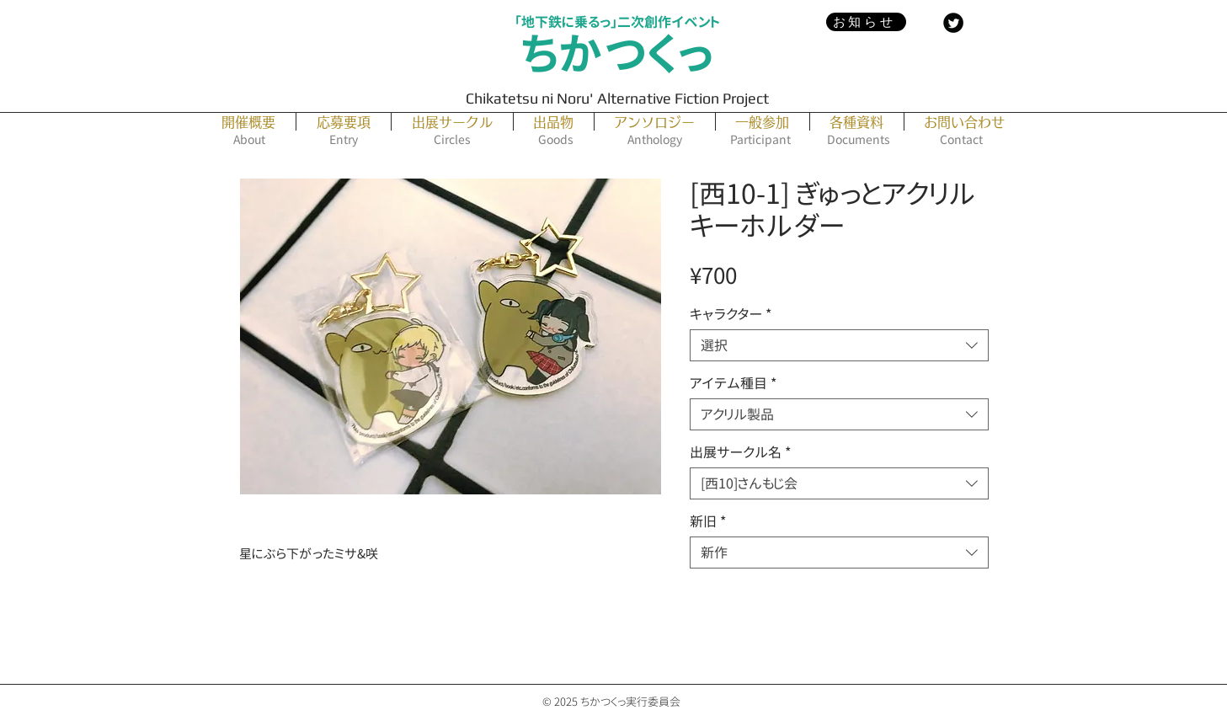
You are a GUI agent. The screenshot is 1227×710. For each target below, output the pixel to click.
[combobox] (839, 345)
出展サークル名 (740, 452)
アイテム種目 (733, 383)
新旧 (708, 521)
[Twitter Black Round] (953, 23)
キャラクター (730, 314)
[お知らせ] (866, 22)
